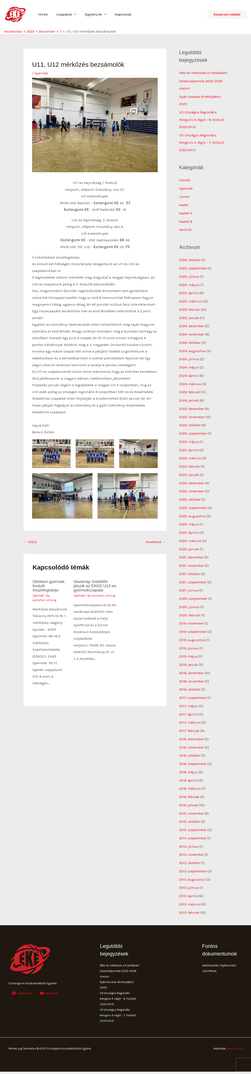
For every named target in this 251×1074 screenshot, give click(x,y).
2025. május (189, 290)
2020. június (189, 608)
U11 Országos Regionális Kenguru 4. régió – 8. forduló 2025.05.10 (202, 126)
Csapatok (61, 14)
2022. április (189, 534)
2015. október (190, 819)
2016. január (189, 803)
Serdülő (185, 235)
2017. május (189, 705)
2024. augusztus (192, 355)
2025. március (191, 306)
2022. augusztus (192, 518)
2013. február (189, 909)
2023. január (189, 477)
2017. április (189, 713)
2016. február (189, 795)
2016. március (190, 787)
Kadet (184, 210)
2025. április (189, 298)
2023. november (192, 420)
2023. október (190, 428)
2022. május (189, 526)
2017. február (189, 730)
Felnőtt (185, 186)
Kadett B (186, 227)
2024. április (189, 379)
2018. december (192, 673)
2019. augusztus (192, 640)
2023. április (189, 453)
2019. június (189, 648)
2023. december (192, 412)
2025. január (189, 322)
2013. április (189, 893)
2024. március (191, 387)
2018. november (192, 681)
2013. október (190, 860)
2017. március (190, 722)
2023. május (189, 444)
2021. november (192, 567)
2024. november (192, 339)
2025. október (190, 265)
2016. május (189, 771)
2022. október (190, 502)
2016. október (190, 754)
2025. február (190, 314)
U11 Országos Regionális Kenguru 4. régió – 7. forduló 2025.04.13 (202, 148)
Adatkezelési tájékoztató (219, 962)
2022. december (192, 485)
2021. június (189, 591)
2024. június (189, 363)
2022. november (192, 493)
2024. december (192, 330)
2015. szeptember (193, 828)
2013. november (192, 852)
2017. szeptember (193, 697)
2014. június (189, 844)
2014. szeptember (193, 836)
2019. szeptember (193, 632)
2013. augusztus (192, 877)
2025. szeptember (193, 273)
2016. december (192, 738)
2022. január (189, 550)
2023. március (191, 461)
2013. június (189, 885)
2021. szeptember (193, 583)
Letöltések (209, 968)
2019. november (192, 624)
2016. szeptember (193, 762)
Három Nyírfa (234, 1050)
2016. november (192, 746)
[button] (227, 14)
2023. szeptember (193, 436)
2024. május (189, 371)
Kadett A (186, 219)
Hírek (42, 14)
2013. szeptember (193, 868)
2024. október (190, 347)
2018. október (190, 689)
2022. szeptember (193, 510)
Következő (155, 542)
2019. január (189, 665)
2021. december (192, 559)
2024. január (189, 404)
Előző (30, 542)
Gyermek (41, 73)
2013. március (190, 901)
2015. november (192, 811)
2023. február (190, 469)
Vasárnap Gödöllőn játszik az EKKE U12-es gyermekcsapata (94, 586)
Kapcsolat (117, 14)
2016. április (189, 779)
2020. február (190, 616)
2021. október (190, 575)
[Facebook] (23, 990)
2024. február (190, 395)
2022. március (191, 542)
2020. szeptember (193, 599)
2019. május (189, 656)
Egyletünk (89, 14)
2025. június (189, 281)
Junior (184, 202)
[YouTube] (50, 990)
